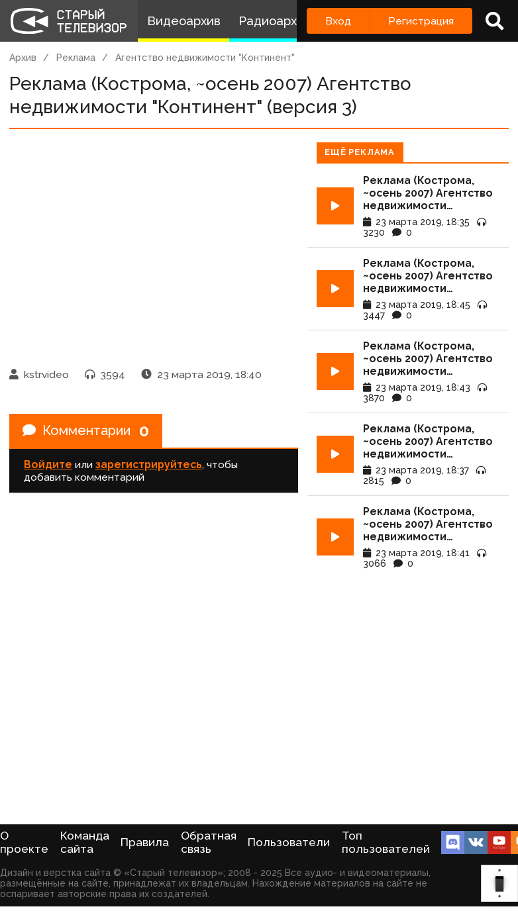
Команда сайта (84, 842)
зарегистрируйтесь (148, 464)
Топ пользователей (386, 842)
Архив (22, 57)
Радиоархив (274, 21)
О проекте (24, 842)
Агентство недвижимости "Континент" (205, 57)
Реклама (75, 57)
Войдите (48, 464)
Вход (338, 21)
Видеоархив (184, 21)
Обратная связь (208, 842)
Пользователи (289, 842)
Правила (145, 842)
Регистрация (421, 21)
